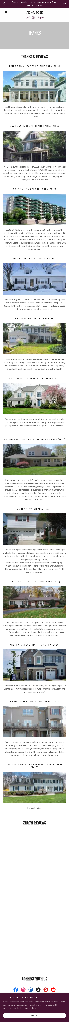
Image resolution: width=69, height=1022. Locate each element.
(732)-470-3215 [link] (34, 12)
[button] (8, 12)
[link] (34, 18)
